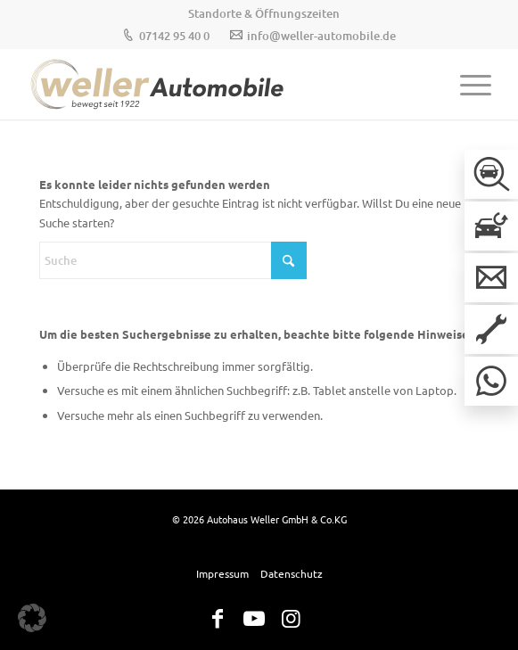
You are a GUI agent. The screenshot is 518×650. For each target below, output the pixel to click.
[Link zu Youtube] (254, 618)
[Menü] (466, 83)
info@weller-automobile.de (321, 36)
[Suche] (173, 260)
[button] (32, 618)
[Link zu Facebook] (217, 618)
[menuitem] (264, 13)
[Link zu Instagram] (290, 618)
